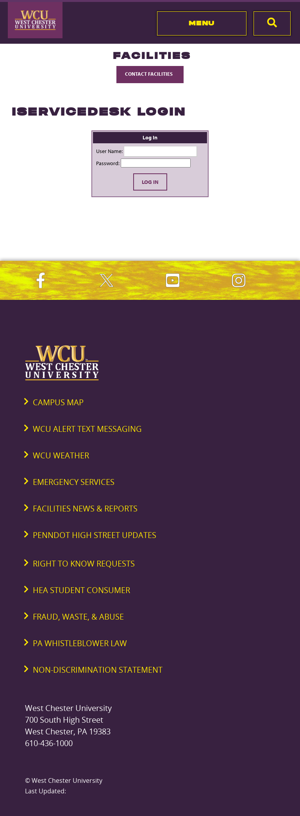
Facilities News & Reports (85, 508)
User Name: (109, 151)
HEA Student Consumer (81, 590)
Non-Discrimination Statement (97, 670)
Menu (202, 23)
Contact (150, 74)
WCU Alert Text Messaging (87, 429)
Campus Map (58, 402)
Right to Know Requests (84, 563)
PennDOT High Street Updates (94, 535)
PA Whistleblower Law (80, 643)
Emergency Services (73, 482)
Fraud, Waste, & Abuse (78, 616)
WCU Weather (61, 455)
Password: (108, 163)
